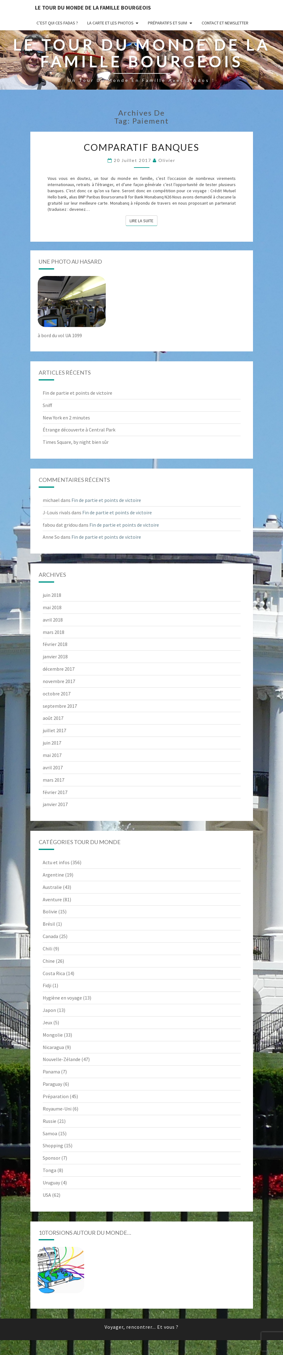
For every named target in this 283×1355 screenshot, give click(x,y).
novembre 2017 (59, 681)
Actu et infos (56, 862)
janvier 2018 (55, 656)
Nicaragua (53, 1047)
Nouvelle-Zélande (61, 1059)
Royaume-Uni (57, 1109)
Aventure (52, 899)
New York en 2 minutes (66, 417)
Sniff (47, 405)
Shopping (53, 1145)
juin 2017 (52, 743)
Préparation (56, 1096)
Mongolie (53, 1035)
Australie (52, 887)
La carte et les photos (110, 23)
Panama (51, 1071)
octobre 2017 (57, 693)
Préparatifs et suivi (167, 23)
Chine (49, 961)
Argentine (53, 875)
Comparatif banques (141, 147)
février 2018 (55, 644)
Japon (49, 1010)
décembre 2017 (59, 669)
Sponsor (51, 1158)
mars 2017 (53, 780)
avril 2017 (53, 767)
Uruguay (51, 1182)
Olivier (166, 160)
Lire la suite (143, 220)
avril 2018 (53, 620)
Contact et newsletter (225, 23)
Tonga (49, 1170)
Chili (47, 948)
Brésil (49, 924)
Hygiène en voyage (62, 998)
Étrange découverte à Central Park (79, 430)
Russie (49, 1121)
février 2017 (55, 792)
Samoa (50, 1133)
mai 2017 (52, 755)
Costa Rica (54, 973)
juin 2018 (52, 595)
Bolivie (50, 911)
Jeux (47, 1022)
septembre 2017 (60, 706)
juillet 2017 (54, 730)
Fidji (47, 985)
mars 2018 (53, 632)
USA (47, 1195)
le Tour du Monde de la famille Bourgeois (93, 7)
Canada (50, 936)
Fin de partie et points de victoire (77, 393)
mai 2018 (52, 607)
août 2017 (53, 718)
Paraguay (52, 1084)
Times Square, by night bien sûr (76, 442)
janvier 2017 (55, 804)
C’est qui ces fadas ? (57, 23)
